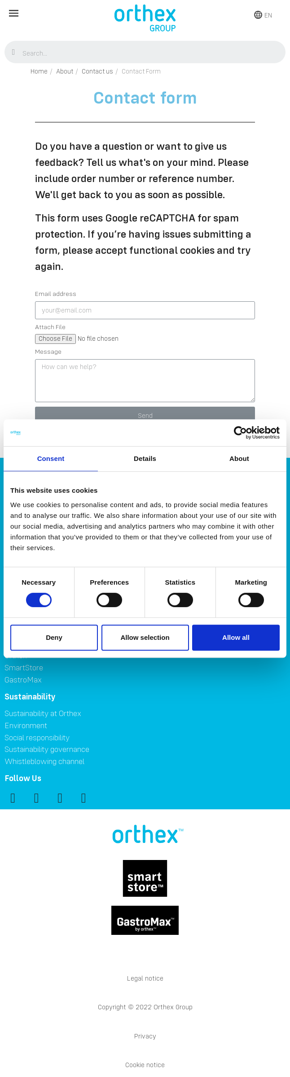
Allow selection (144, 637)
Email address (55, 294)
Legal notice (145, 978)
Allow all (236, 637)
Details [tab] (145, 458)
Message (48, 352)
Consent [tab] (51, 458)
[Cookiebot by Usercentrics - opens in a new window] (240, 432)
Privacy (145, 1036)
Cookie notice (145, 1064)
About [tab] (239, 458)
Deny (54, 637)
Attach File (50, 327)
